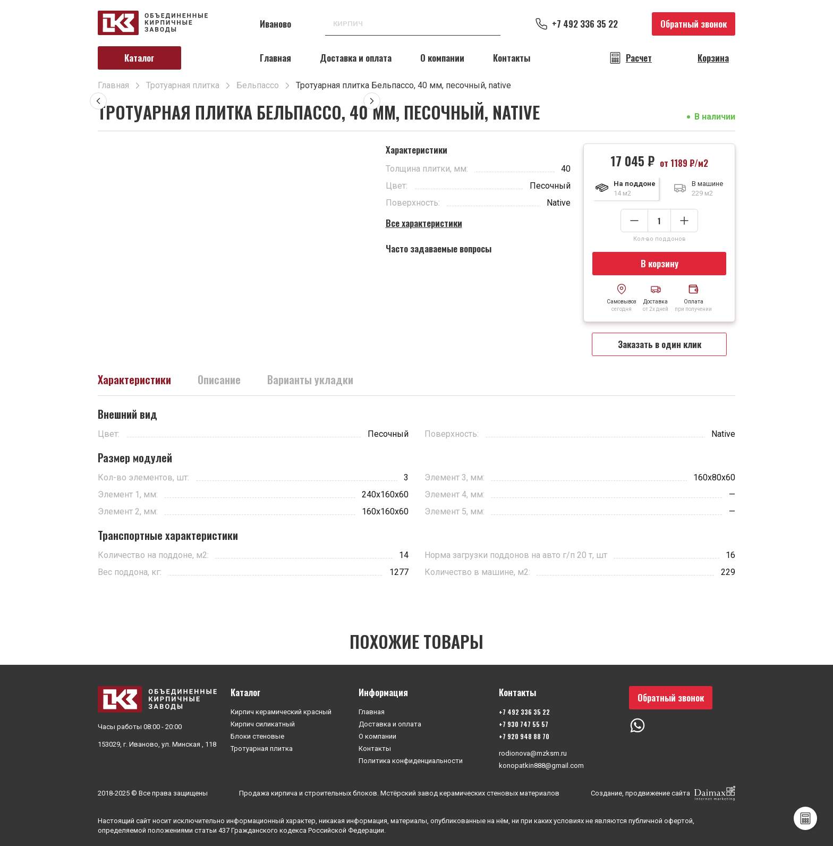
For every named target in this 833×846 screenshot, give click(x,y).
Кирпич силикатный (263, 724)
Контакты (511, 57)
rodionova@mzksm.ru (533, 753)
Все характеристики (424, 223)
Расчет (639, 58)
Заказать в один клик (659, 344)
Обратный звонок (693, 23)
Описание (219, 379)
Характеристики (134, 379)
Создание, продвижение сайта (663, 793)
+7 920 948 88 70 (524, 736)
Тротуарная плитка (262, 748)
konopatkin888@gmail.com (541, 765)
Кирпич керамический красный (281, 712)
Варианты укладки (310, 379)
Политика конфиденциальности (411, 761)
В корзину (659, 263)
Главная (275, 57)
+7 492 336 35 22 (585, 24)
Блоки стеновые (257, 736)
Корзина (713, 58)
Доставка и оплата (356, 57)
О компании (442, 57)
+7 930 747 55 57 (523, 724)
